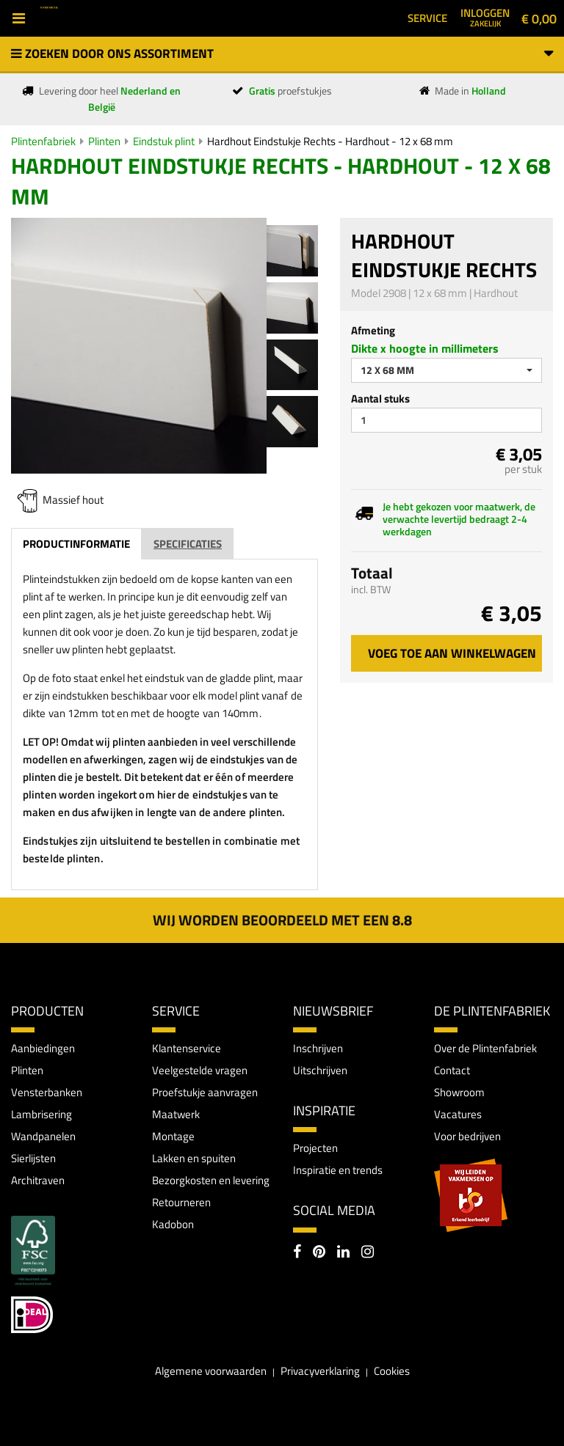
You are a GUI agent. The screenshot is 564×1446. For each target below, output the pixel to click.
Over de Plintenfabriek (485, 1048)
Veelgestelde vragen (199, 1070)
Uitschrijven (320, 1070)
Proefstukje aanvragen (205, 1092)
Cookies (392, 1370)
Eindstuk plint (164, 141)
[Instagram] (367, 1253)
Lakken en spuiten (194, 1158)
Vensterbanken (46, 1092)
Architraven (38, 1180)
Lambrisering (41, 1114)
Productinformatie (76, 543)
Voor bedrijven (467, 1136)
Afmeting (373, 330)
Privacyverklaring (320, 1370)
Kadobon (173, 1224)
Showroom (459, 1092)
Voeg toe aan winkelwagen (452, 653)
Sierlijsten (33, 1158)
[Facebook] (297, 1253)
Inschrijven (318, 1048)
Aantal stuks (380, 398)
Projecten (315, 1147)
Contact (452, 1070)
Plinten (104, 141)
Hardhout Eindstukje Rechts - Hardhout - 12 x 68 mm (330, 141)
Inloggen (485, 16)
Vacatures (458, 1114)
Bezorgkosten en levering (211, 1180)
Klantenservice (186, 1048)
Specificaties (187, 543)
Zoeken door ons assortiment (282, 53)
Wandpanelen (43, 1136)
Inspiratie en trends (338, 1169)
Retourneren (181, 1202)
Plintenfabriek (43, 141)
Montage (173, 1136)
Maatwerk (176, 1114)
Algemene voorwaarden (211, 1370)
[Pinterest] (319, 1253)
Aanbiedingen (43, 1048)
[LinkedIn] (343, 1253)
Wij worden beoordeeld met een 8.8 (282, 920)
